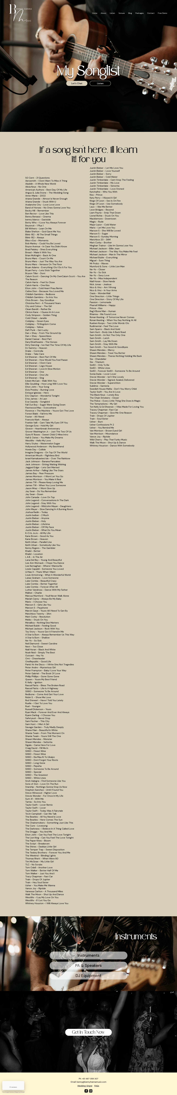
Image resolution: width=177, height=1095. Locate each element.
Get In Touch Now (88, 1032)
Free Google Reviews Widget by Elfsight (13, 1092)
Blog (130, 13)
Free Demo (162, 13)
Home (94, 13)
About (103, 13)
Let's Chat (76, 83)
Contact (151, 13)
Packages (139, 13)
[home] (20, 13)
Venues (121, 13)
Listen (112, 13)
